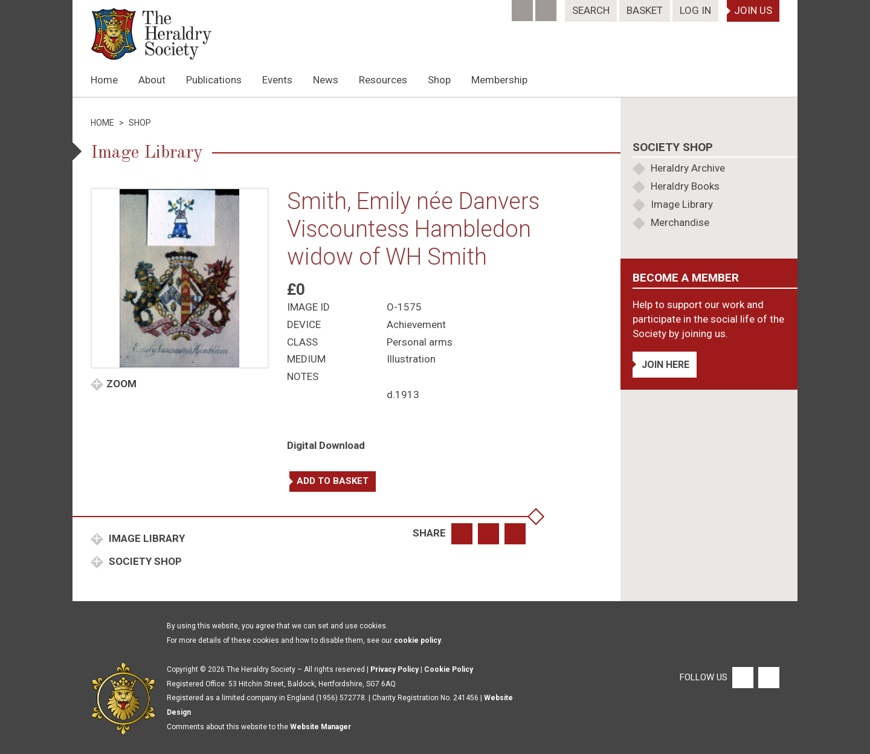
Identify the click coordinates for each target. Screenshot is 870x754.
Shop (439, 80)
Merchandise (680, 222)
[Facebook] (523, 7)
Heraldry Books (685, 186)
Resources (383, 80)
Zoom (121, 384)
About (152, 80)
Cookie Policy (448, 669)
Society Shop (144, 561)
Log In (695, 10)
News (325, 80)
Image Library (145, 538)
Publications (214, 80)
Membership (499, 80)
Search (591, 10)
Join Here (665, 364)
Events (277, 80)
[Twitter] (547, 7)
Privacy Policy (394, 669)
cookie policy (417, 640)
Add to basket (333, 480)
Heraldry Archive (688, 168)
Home (104, 80)
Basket (645, 10)
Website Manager (320, 727)
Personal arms (420, 342)
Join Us (753, 10)
